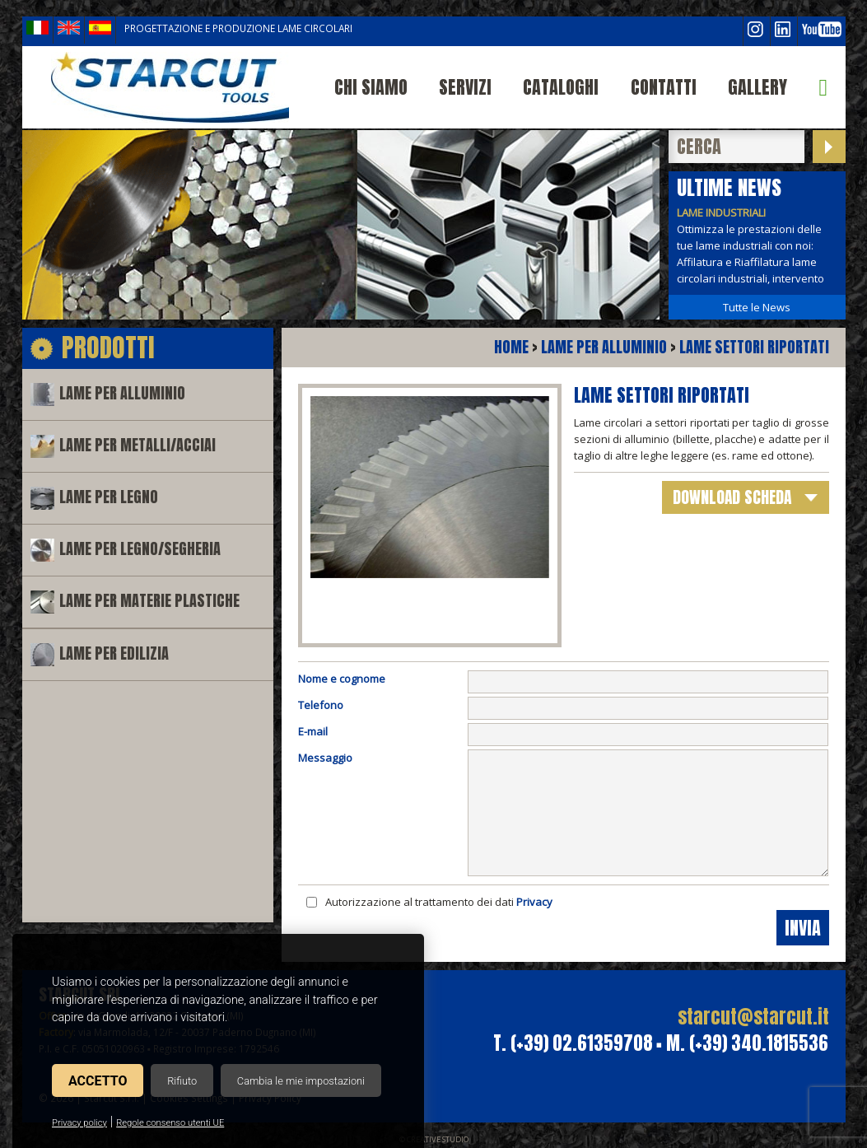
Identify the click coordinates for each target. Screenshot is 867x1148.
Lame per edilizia (114, 653)
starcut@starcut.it (753, 1016)
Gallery (757, 86)
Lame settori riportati (754, 347)
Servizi (465, 86)
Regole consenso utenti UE (170, 1123)
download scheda (732, 497)
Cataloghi (561, 86)
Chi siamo (371, 86)
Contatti (664, 86)
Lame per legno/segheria (140, 549)
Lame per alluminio (122, 393)
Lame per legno (108, 497)
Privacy (534, 901)
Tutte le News (756, 307)
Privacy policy (79, 1123)
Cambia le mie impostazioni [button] (301, 1081)
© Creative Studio (433, 1139)
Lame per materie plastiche (149, 601)
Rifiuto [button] (182, 1081)
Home (511, 347)
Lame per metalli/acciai (137, 445)
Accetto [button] (97, 1081)
